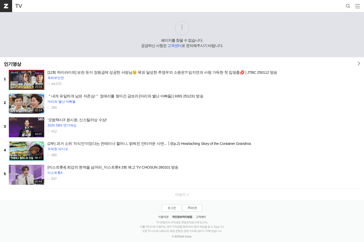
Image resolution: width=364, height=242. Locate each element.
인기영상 (12, 64)
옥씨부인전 (56, 78)
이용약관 (163, 216)
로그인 (172, 208)
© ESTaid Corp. (182, 236)
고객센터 (174, 45)
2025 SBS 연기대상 (62, 125)
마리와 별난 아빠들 (62, 101)
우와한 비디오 (58, 149)
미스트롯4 (55, 173)
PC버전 (192, 208)
